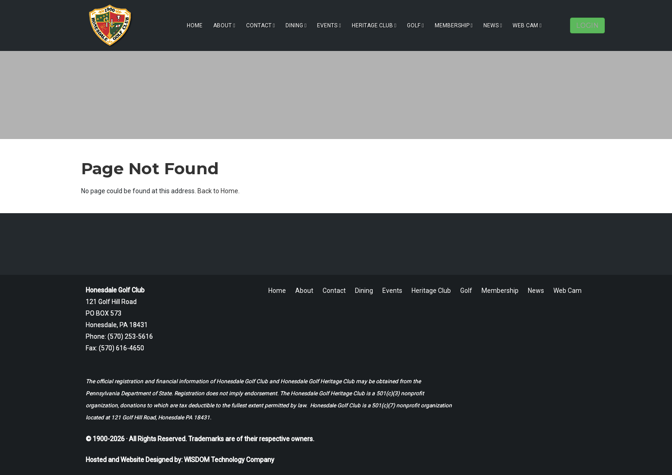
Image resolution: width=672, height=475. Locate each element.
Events (329, 25)
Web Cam (527, 25)
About (224, 25)
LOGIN (587, 25)
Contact (260, 25)
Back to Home (217, 191)
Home (195, 25)
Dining (295, 25)
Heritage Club (374, 25)
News (492, 25)
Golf (415, 25)
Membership (454, 25)
